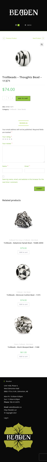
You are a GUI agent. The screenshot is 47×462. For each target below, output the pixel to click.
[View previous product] (3, 38)
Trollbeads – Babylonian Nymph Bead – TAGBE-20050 (23, 243)
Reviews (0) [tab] (23, 123)
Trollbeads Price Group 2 (16, 240)
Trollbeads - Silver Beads (17, 109)
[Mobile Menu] (28, 25)
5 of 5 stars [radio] (11, 139)
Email (27, 166)
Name (5, 166)
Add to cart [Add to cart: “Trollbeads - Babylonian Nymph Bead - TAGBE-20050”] (23, 252)
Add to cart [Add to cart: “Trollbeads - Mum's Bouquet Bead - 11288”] (23, 356)
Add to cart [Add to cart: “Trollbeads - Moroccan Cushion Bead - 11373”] (23, 304)
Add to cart (23, 98)
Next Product (37, 38)
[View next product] (43, 38)
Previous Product (11, 38)
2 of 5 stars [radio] (5, 139)
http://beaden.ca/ (10, 405)
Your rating (7, 137)
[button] (42, 44)
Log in (6, 413)
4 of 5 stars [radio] (9, 139)
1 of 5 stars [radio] (3, 139)
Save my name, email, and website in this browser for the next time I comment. (23, 180)
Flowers (16, 344)
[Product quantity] (8, 98)
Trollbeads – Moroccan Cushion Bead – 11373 (23, 295)
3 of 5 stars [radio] (7, 139)
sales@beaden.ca (15, 402)
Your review (7, 143)
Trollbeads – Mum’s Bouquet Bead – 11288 (23, 347)
